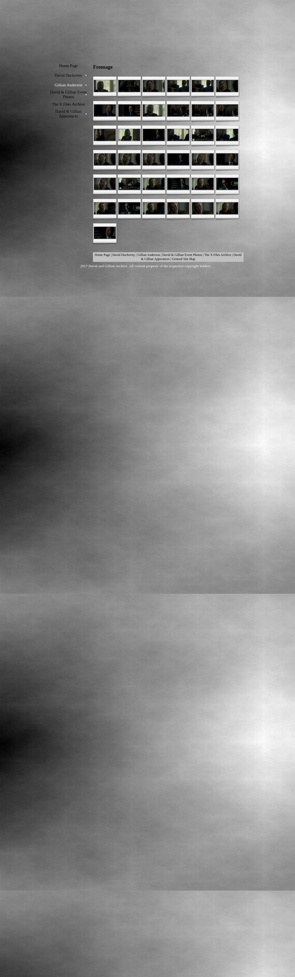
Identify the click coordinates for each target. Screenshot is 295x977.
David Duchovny (123, 255)
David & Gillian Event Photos (182, 255)
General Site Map (183, 259)
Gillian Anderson (148, 255)
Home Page (102, 255)
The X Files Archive (217, 255)
